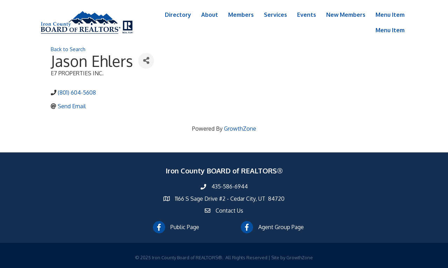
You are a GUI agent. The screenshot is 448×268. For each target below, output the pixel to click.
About (209, 14)
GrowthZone (240, 128)
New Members (345, 14)
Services (275, 14)
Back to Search (68, 49)
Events (306, 14)
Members (241, 14)
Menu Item (390, 14)
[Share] (146, 61)
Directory (178, 14)
